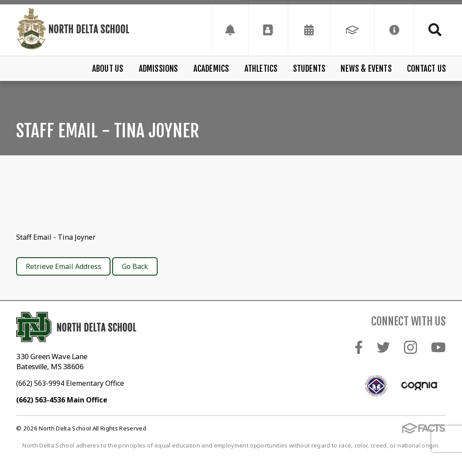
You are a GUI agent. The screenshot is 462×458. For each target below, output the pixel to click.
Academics (211, 68)
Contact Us (426, 68)
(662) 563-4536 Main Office (61, 400)
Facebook (359, 347)
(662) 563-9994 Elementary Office (70, 383)
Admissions (158, 68)
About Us (108, 68)
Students (309, 68)
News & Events (366, 68)
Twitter (383, 347)
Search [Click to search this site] (434, 29)
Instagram (410, 347)
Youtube (438, 347)
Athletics (261, 68)
